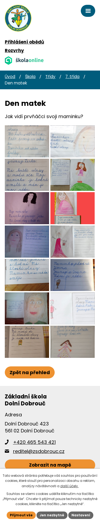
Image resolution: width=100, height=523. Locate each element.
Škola (30, 76)
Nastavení (80, 515)
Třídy (50, 76)
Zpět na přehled (30, 372)
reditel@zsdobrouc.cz (39, 451)
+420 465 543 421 (34, 442)
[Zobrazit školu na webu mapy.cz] (50, 465)
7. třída (72, 76)
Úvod (10, 76)
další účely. (69, 486)
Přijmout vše (21, 515)
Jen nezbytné (52, 515)
